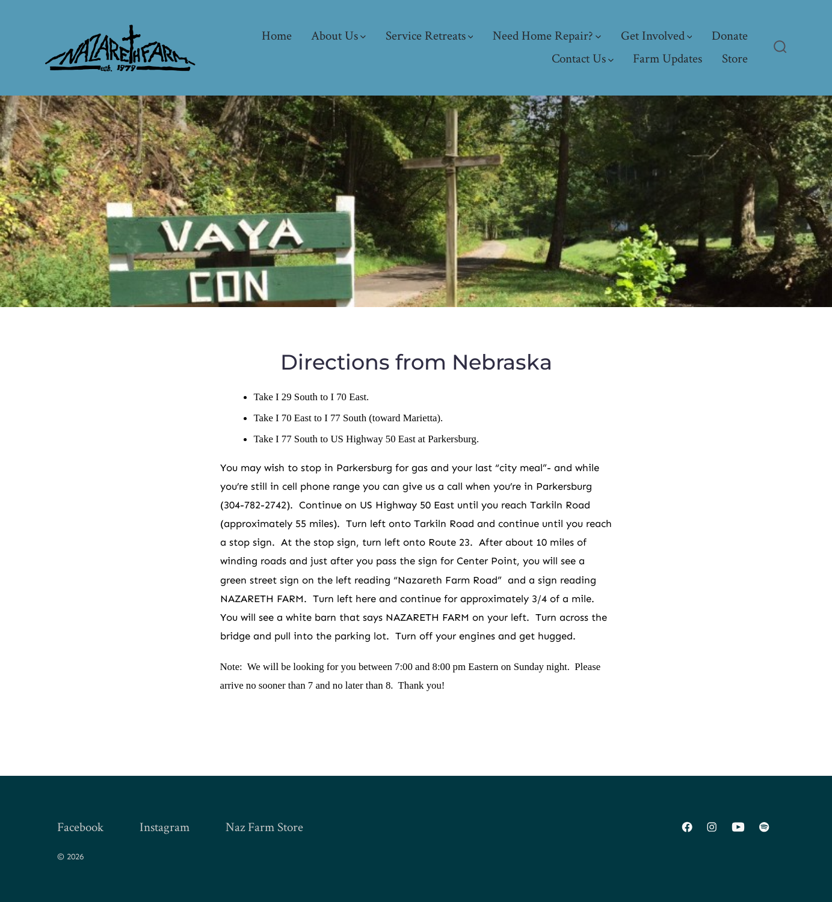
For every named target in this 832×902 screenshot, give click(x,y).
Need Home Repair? (547, 36)
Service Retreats (429, 36)
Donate (730, 36)
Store (735, 58)
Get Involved (656, 36)
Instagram (165, 827)
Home (277, 36)
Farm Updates (667, 58)
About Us (338, 36)
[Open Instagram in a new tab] (712, 827)
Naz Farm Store (264, 827)
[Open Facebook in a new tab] (687, 827)
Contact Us (583, 58)
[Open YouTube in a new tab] (738, 827)
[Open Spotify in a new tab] (764, 827)
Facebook (80, 827)
